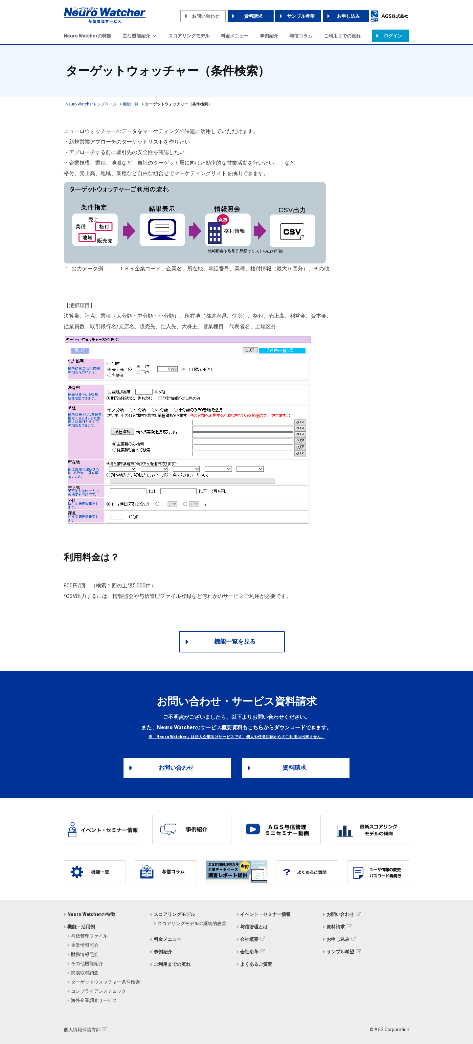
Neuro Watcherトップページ (91, 104)
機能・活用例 (81, 926)
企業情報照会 (85, 945)
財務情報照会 (85, 954)
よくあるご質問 (256, 964)
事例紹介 (269, 36)
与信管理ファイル (89, 936)
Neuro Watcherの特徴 (87, 36)
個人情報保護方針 (82, 1029)
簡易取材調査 (85, 972)
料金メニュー (234, 36)
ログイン (393, 35)
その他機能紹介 (87, 963)
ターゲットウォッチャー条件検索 (105, 982)
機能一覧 (131, 104)
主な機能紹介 (136, 36)
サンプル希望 (301, 16)
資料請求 (253, 16)
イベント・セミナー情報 (265, 914)
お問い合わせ (205, 16)
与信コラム (300, 36)
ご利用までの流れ (342, 36)
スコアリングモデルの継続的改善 (191, 923)
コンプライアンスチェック (98, 991)
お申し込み (348, 16)
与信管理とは (254, 926)
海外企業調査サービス (94, 1000)
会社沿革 (249, 951)
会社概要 (249, 939)
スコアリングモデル (189, 36)
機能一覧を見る (235, 641)
